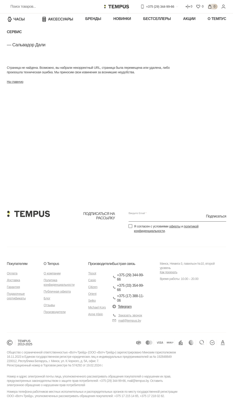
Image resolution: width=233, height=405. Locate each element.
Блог (47, 298)
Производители (55, 312)
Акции (189, 19)
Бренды (93, 19)
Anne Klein (95, 314)
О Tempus (51, 264)
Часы (16, 19)
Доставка (13, 280)
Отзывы (49, 305)
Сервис (14, 32)
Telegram (122, 307)
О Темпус (217, 19)
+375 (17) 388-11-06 (128, 298)
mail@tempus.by (126, 321)
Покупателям (17, 264)
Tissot (92, 273)
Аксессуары (57, 19)
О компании (52, 273)
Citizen (92, 287)
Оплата (12, 273)
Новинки (122, 19)
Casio (92, 280)
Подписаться (216, 216)
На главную (15, 82)
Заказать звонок (130, 315)
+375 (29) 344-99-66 (128, 277)
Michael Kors (97, 307)
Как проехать (168, 272)
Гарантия (13, 287)
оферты (174, 226)
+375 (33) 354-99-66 (128, 288)
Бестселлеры (157, 19)
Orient (92, 294)
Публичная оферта (57, 291)
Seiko (92, 300)
